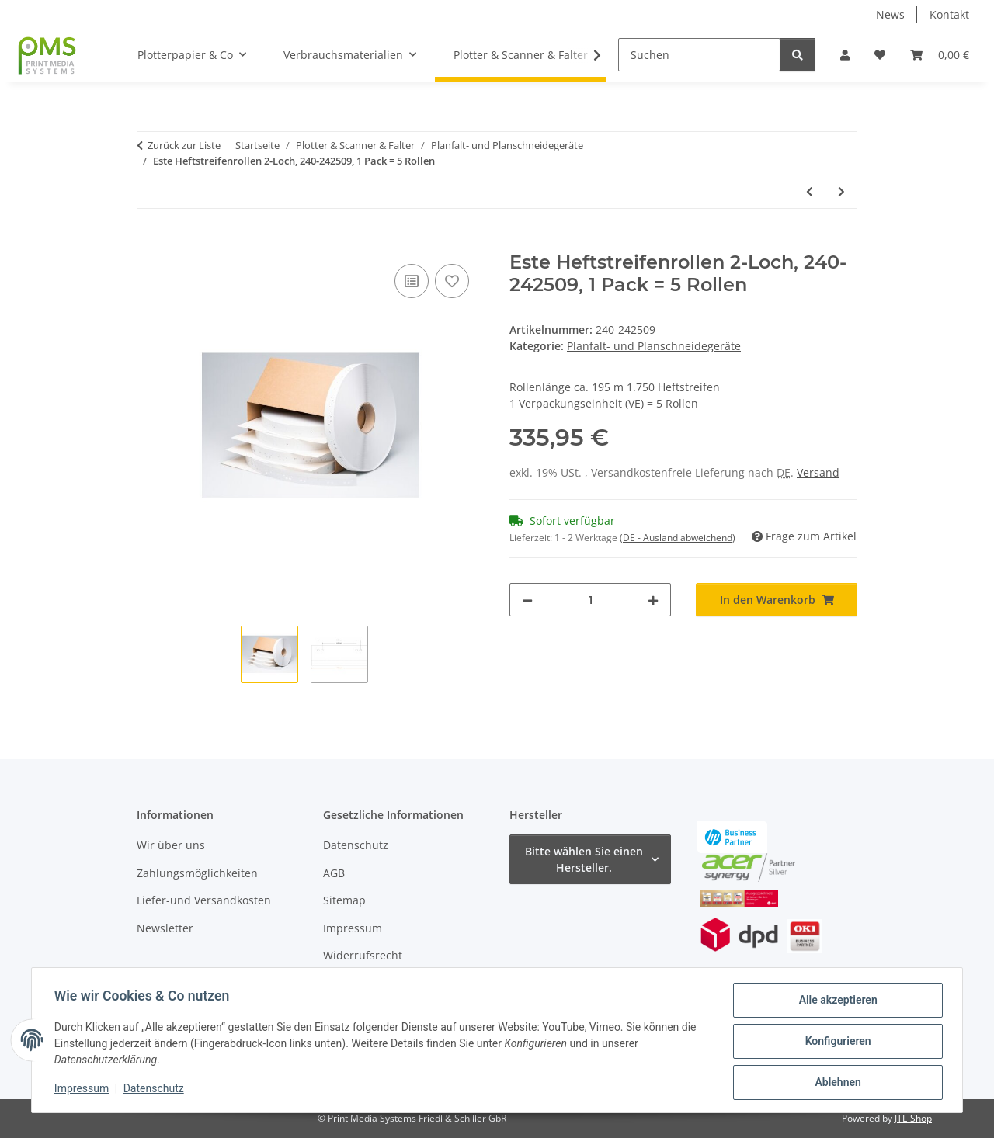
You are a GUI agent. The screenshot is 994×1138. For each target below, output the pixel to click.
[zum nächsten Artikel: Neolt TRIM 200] (841, 191)
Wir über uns (171, 845)
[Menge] (590, 600)
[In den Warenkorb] (149, 243)
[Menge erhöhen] (653, 600)
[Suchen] (699, 54)
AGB (334, 873)
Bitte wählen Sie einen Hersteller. (584, 859)
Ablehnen (835, 1083)
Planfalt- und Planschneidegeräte (654, 345)
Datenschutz (156, 1090)
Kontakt (949, 14)
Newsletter (165, 928)
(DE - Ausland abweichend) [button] (677, 537)
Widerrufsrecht (362, 955)
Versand (818, 472)
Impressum (84, 1090)
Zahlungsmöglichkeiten (197, 873)
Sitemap (344, 900)
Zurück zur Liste (184, 145)
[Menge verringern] (527, 600)
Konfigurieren (835, 1042)
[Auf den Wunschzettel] (452, 281)
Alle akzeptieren (835, 1002)
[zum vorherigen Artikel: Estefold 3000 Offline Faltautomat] (809, 191)
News (890, 14)
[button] (845, 55)
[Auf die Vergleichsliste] (411, 281)
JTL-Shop (913, 1118)
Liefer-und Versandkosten (204, 900)
